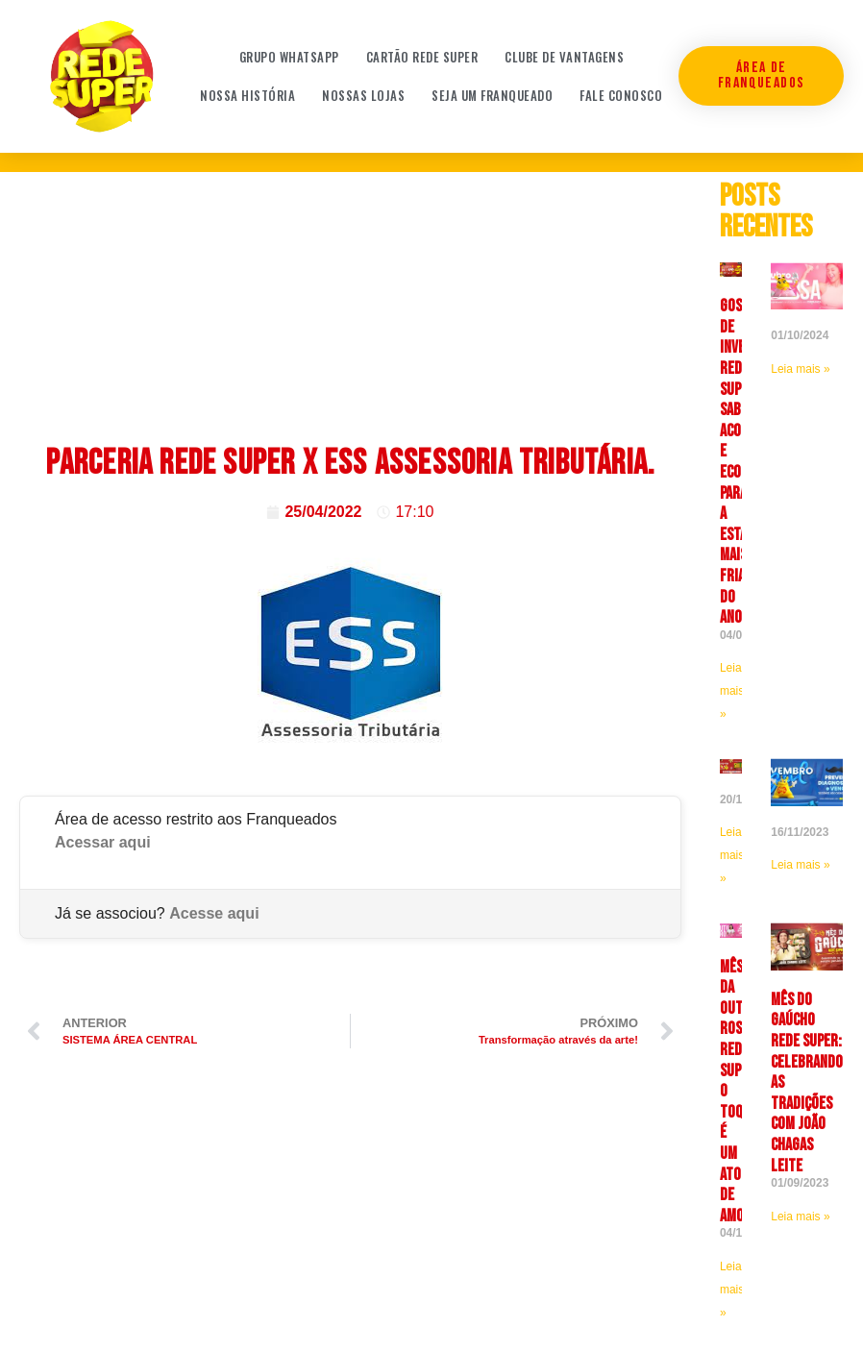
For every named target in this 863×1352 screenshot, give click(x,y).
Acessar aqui (103, 842)
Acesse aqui (214, 913)
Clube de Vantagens (564, 56)
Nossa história (247, 95)
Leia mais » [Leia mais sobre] (800, 369)
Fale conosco (620, 95)
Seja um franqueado (492, 95)
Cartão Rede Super (422, 56)
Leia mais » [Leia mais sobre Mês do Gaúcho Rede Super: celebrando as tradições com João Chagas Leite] (800, 1216)
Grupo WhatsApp (289, 56)
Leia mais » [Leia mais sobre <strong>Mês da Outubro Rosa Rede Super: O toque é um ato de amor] (732, 1289)
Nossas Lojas (363, 95)
